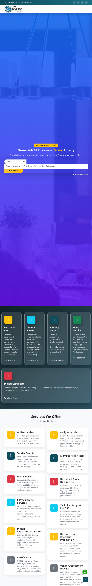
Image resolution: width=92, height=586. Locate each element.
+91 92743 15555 (30, 3)
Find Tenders (13, 171)
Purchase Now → (12, 399)
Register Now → (80, 358)
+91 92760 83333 (14, 3)
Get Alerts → (10, 361)
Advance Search (80, 175)
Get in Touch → (57, 361)
